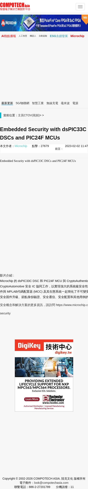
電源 (75, 103)
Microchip (77, 36)
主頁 (21, 115)
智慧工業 (38, 103)
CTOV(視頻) (32, 115)
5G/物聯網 (22, 103)
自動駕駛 (43, 36)
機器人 (33, 36)
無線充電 (52, 103)
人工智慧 (23, 36)
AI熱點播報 (8, 36)
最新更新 (7, 103)
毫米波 (65, 103)
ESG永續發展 (59, 36)
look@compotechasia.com (51, 482)
